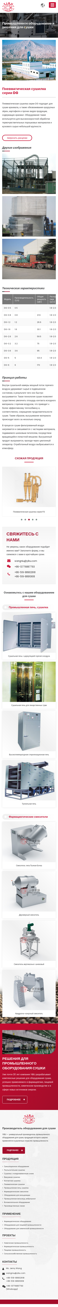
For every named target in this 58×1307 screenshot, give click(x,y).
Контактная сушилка (12, 1180)
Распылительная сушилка (14, 1170)
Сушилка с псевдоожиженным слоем (19, 1173)
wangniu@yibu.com (25, 561)
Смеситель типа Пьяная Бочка (29, 865)
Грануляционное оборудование (16, 1166)
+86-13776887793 (14, 1286)
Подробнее (16, 1099)
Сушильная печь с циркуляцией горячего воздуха (29, 656)
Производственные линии (14, 1206)
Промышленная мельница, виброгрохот (20, 1198)
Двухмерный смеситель (29, 915)
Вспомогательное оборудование (17, 1202)
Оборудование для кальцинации (17, 1195)
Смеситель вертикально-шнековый (29, 964)
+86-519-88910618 (24, 576)
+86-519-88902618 (24, 572)
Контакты (9, 1262)
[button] (21, 519)
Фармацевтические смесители (28, 817)
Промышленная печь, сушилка (28, 607)
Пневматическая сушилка (14, 1184)
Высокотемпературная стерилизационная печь (29, 754)
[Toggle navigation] (52, 5)
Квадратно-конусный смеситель (29, 1013)
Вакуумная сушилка (12, 1177)
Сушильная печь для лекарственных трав (29, 705)
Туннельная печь (29, 804)
